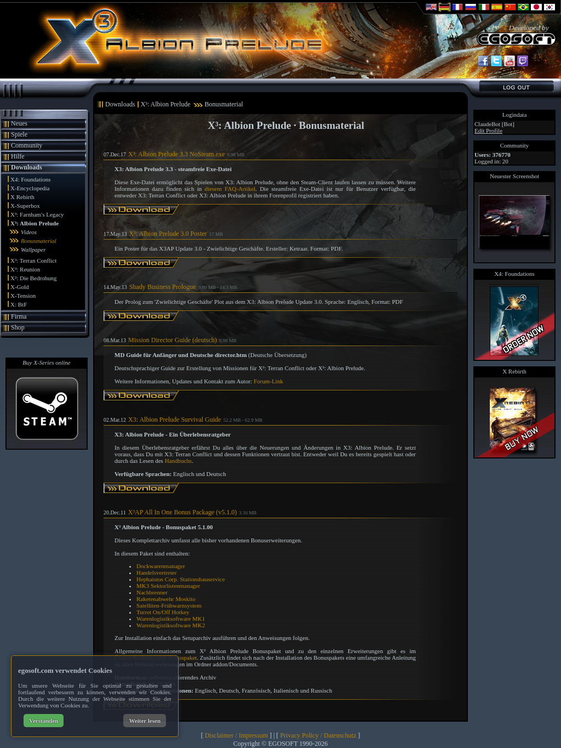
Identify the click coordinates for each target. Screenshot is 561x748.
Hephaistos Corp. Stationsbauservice (180, 579)
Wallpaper (33, 249)
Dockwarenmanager (160, 566)
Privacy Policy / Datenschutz (318, 735)
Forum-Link (268, 381)
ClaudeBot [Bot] (494, 124)
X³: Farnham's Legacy (37, 214)
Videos (29, 232)
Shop (18, 327)
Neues (19, 123)
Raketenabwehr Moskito (166, 599)
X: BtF (18, 304)
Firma (19, 316)
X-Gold (19, 287)
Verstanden (43, 720)
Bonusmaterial (38, 240)
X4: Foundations (30, 179)
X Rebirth (22, 197)
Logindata (514, 114)
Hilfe (18, 156)
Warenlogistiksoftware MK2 (170, 625)
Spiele (19, 134)
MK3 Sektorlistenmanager (168, 585)
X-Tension (23, 295)
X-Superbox (25, 205)
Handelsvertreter (156, 572)
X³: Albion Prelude (34, 223)
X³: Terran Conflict (33, 260)
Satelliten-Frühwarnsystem (169, 605)
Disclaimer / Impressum (236, 735)
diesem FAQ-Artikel (230, 188)
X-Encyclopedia (29, 188)
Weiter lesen (145, 720)
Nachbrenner (152, 592)
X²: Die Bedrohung (33, 278)
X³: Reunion (25, 269)
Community (26, 145)
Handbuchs (178, 460)
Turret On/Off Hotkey (163, 612)
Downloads (26, 167)
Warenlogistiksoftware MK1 (170, 618)
